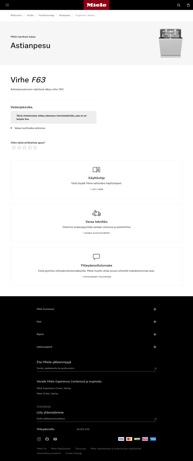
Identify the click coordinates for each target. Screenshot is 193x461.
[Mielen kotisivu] (97, 5)
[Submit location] (155, 369)
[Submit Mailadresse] (155, 419)
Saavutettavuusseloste (49, 453)
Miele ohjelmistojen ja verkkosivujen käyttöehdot (116, 449)
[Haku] (179, 5)
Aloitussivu (16, 15)
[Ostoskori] (188, 5)
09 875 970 (83, 429)
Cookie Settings (73, 453)
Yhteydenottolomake (97, 277)
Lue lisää (96, 189)
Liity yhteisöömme (50, 412)
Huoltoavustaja (46, 15)
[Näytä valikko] (7, 5)
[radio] (14, 148)
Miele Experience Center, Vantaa (54, 388)
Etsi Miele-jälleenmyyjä (54, 362)
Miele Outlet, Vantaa (47, 394)
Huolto (30, 15)
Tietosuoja (80, 449)
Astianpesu (64, 15)
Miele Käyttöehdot (60, 449)
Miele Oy (41, 449)
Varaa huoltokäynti (96, 233)
